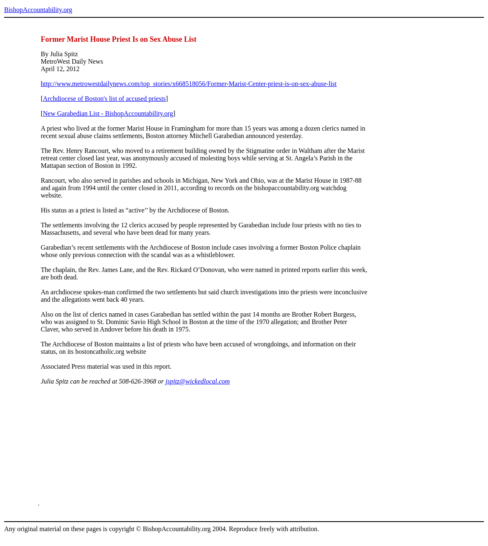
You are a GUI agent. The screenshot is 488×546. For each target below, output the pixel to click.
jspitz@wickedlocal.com (197, 381)
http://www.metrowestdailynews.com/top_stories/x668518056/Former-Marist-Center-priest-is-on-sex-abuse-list (189, 83)
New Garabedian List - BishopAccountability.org (108, 113)
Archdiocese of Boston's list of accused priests (104, 98)
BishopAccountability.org (38, 9)
